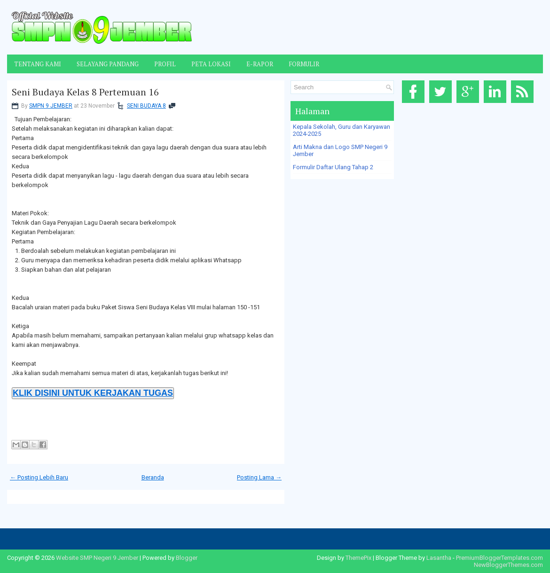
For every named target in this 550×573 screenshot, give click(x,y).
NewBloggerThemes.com (508, 564)
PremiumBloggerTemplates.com (499, 557)
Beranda (152, 477)
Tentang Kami (37, 64)
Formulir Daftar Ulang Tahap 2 (333, 167)
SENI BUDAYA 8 (146, 105)
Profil (165, 64)
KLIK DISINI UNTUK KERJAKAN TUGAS (93, 393)
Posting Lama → (259, 477)
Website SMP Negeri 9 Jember (97, 557)
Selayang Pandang (108, 64)
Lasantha (438, 557)
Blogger (186, 557)
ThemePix (358, 557)
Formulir (304, 64)
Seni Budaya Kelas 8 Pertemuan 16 (85, 92)
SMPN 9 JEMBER (50, 105)
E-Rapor (259, 64)
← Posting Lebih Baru (39, 477)
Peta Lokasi (211, 64)
